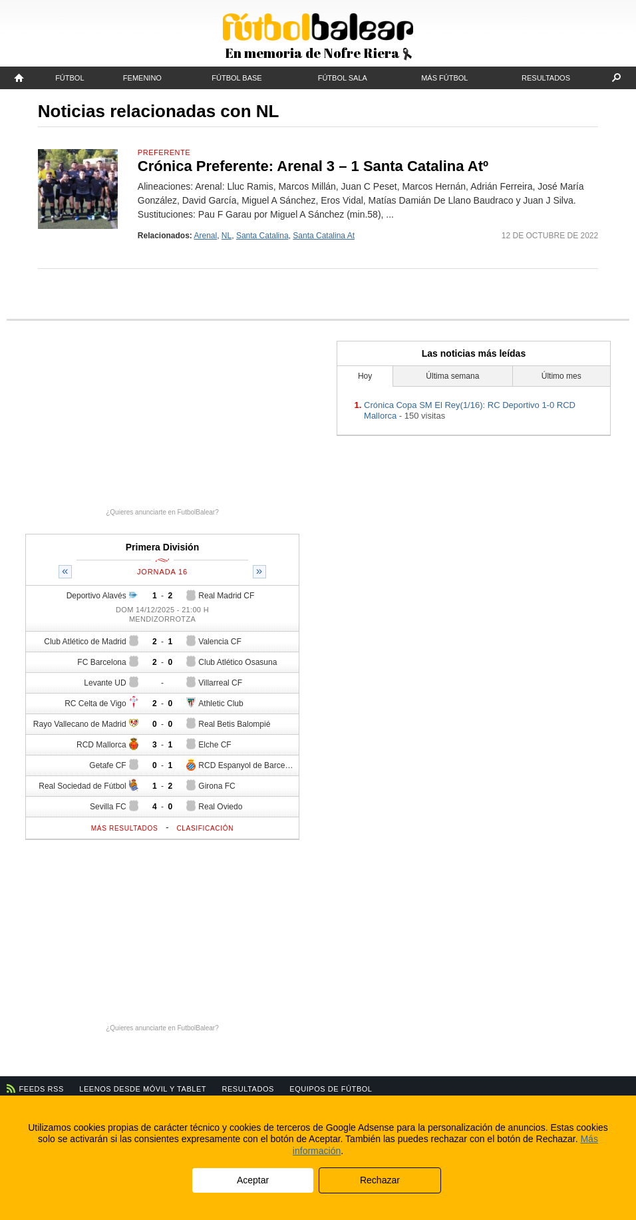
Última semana (452, 376)
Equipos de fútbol (330, 1089)
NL (227, 235)
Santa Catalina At (324, 235)
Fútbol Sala (342, 78)
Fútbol (69, 78)
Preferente (164, 152)
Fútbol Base (236, 78)
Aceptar (253, 1180)
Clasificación (205, 828)
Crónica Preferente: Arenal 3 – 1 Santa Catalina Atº (313, 166)
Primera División (163, 547)
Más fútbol (444, 78)
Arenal (206, 235)
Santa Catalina (262, 235)
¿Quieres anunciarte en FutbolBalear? (162, 512)
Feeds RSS (41, 1089)
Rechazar (380, 1180)
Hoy (365, 376)
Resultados (546, 78)
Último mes (561, 376)
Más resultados (124, 828)
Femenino (142, 78)
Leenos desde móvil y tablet (142, 1089)
